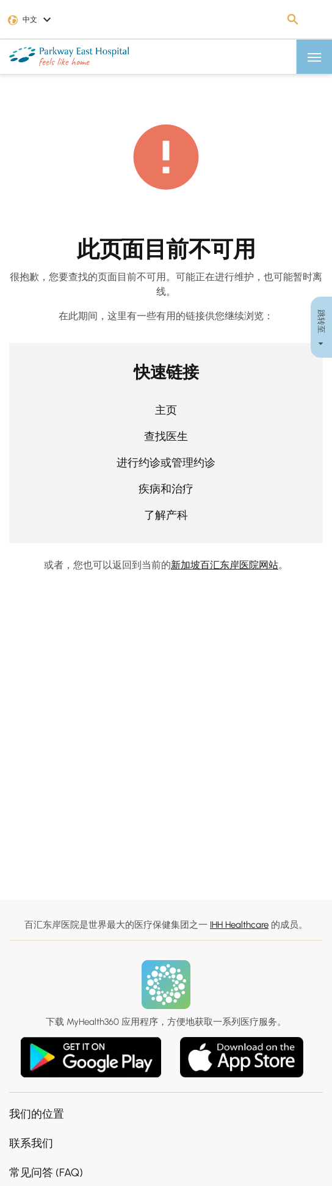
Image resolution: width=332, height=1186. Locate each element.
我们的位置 (36, 1114)
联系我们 (31, 1143)
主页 (166, 410)
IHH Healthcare (239, 924)
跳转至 (321, 327)
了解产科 (166, 515)
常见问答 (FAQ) (46, 1172)
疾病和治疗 (166, 489)
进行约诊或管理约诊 (166, 462)
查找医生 (166, 436)
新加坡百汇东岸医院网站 (224, 565)
